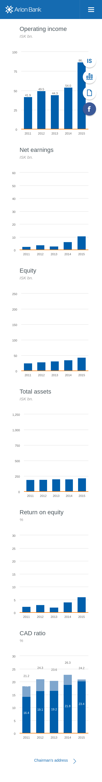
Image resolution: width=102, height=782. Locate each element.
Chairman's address (51, 760)
